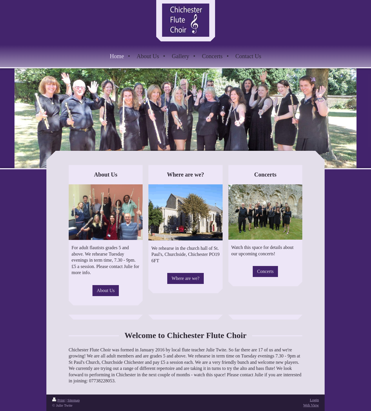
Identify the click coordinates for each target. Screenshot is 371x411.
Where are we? (185, 278)
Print (58, 400)
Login (314, 400)
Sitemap (73, 400)
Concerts (265, 271)
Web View (311, 405)
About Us (106, 290)
